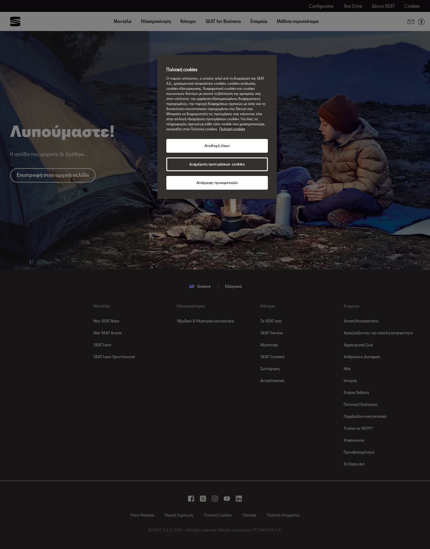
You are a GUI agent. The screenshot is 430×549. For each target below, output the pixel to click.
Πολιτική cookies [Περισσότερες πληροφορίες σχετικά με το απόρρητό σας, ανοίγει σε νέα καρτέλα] (232, 129)
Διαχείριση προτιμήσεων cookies (217, 164)
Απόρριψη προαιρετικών (217, 183)
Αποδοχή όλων (217, 146)
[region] (217, 127)
